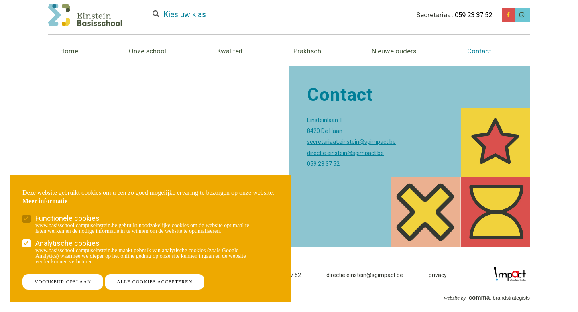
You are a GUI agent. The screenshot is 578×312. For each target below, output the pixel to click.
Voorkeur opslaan (63, 282)
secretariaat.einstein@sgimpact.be (351, 142)
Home (69, 51)
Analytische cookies (67, 243)
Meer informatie (44, 201)
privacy (438, 275)
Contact (479, 51)
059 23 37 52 (473, 15)
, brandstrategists (487, 298)
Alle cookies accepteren (154, 282)
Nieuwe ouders (394, 51)
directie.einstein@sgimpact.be (345, 153)
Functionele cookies (67, 218)
